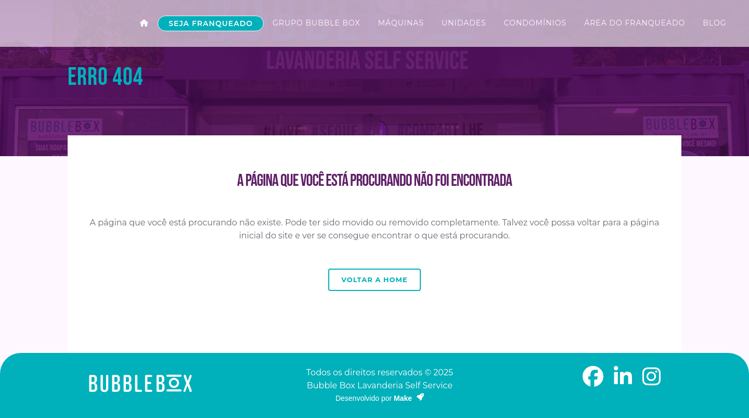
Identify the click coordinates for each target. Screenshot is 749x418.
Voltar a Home (374, 279)
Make (409, 398)
